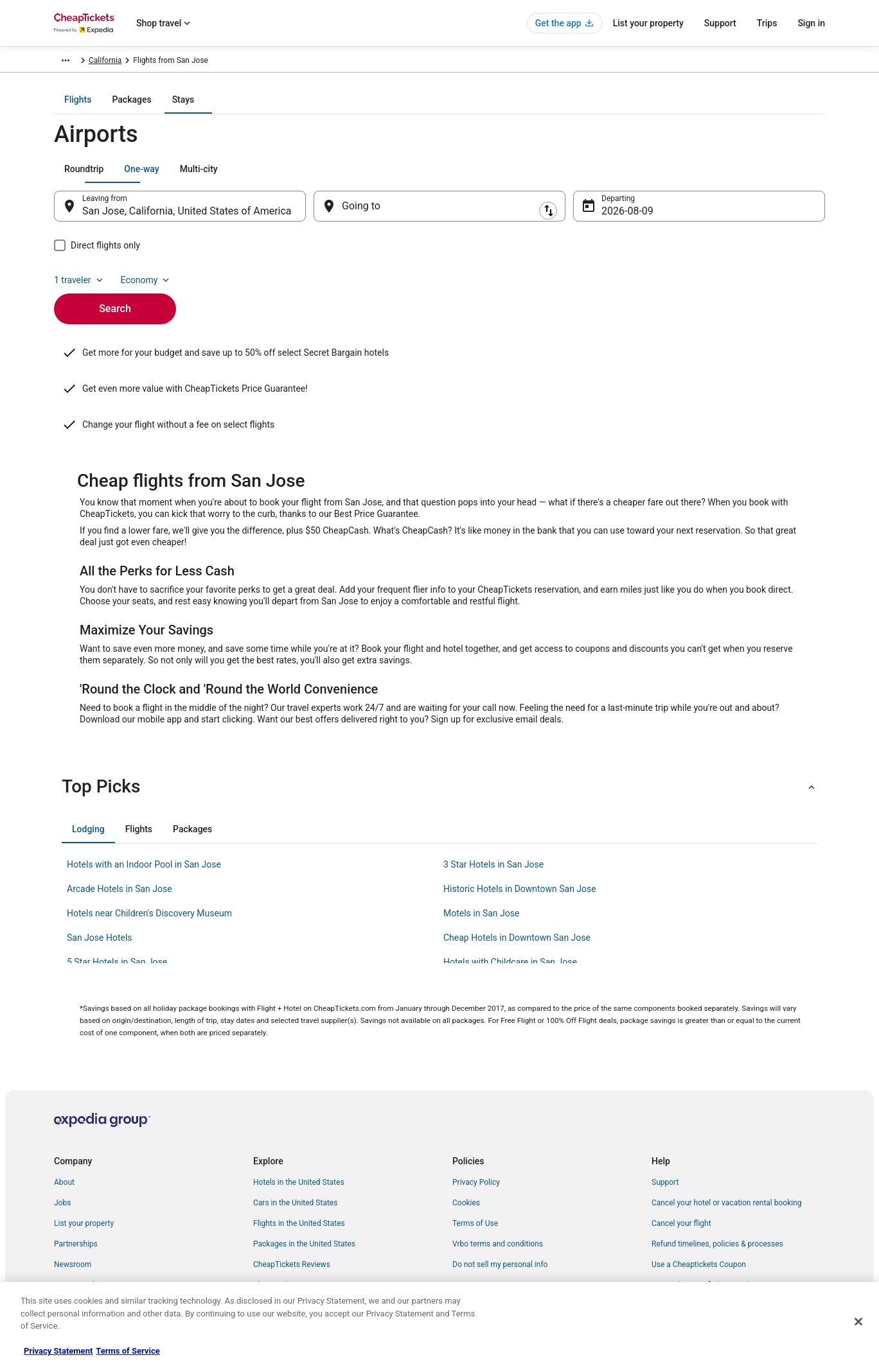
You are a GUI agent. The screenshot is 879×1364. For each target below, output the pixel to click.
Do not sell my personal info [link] (499, 1211)
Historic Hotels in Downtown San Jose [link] (519, 836)
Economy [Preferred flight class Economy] (784, 178)
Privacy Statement (58, 1351)
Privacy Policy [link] (476, 1129)
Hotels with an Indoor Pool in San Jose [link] (144, 812)
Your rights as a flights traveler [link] (704, 1232)
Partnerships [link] (76, 1191)
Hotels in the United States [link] (298, 1129)
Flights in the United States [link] (299, 1170)
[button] (439, 734)
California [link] (278, 62)
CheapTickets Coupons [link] (293, 1232)
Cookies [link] (466, 1150)
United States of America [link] (207, 62)
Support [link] (665, 1129)
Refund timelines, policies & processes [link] (717, 1191)
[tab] (388, 108)
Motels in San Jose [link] (481, 860)
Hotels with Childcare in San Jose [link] (510, 909)
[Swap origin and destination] (312, 215)
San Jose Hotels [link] (99, 885)
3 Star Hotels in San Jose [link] (493, 812)
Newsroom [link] (72, 1211)
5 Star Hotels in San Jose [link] (117, 909)
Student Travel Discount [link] (293, 1252)
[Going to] (439, 215)
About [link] (64, 1129)
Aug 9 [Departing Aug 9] (614, 220)
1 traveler (717, 178)
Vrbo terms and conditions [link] (497, 1191)
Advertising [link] (73, 1252)
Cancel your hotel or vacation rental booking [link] (727, 1150)
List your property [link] (84, 1170)
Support (720, 23)
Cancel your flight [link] (681, 1170)
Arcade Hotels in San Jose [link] (119, 836)
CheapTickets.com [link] (86, 62)
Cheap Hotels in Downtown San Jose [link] (516, 885)
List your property (648, 23)
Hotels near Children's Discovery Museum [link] (149, 860)
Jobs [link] (62, 1150)
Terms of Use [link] (475, 1170)
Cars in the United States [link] (295, 1150)
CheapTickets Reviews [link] (291, 1211)
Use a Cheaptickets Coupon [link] (699, 1211)
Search (115, 296)
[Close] (858, 1321)
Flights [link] (141, 62)
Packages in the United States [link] (304, 1191)
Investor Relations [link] (85, 1232)
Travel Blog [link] (272, 1273)
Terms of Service (127, 1351)
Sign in (811, 23)
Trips (767, 23)
